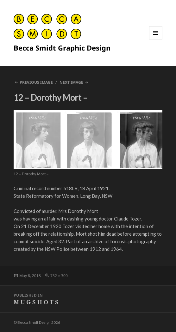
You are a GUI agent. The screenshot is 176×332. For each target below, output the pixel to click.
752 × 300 (59, 275)
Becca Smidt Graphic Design (62, 47)
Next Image (71, 82)
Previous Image (36, 82)
